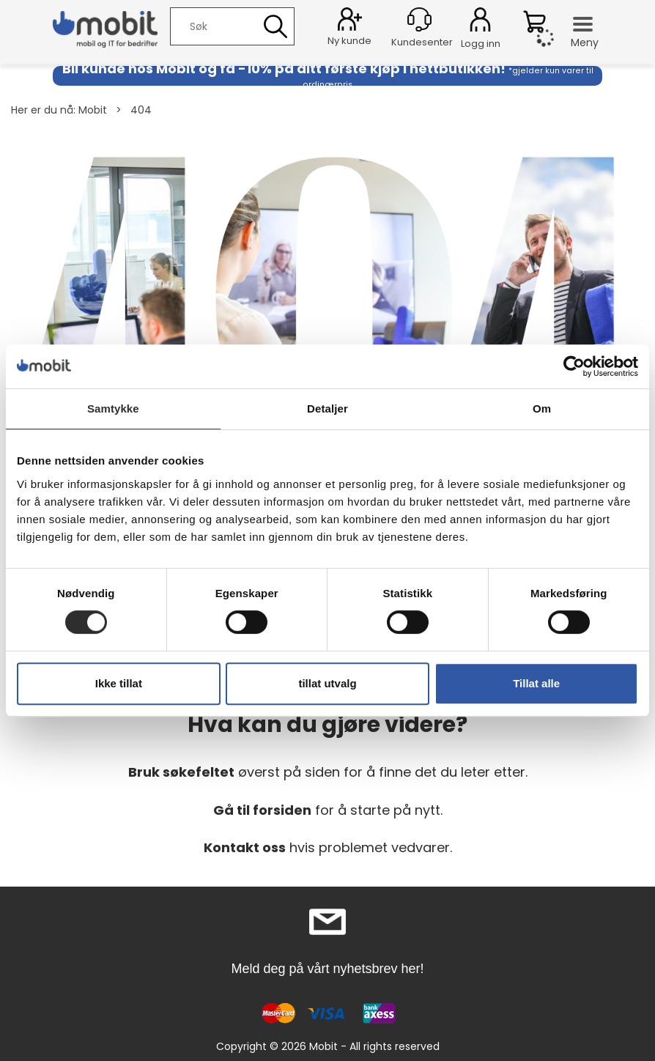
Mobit (92, 110)
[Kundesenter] (419, 19)
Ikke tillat (118, 683)
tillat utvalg (327, 683)
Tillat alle (536, 683)
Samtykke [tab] (113, 408)
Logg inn (480, 22)
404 (141, 110)
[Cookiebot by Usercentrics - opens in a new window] (574, 366)
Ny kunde (349, 41)
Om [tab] (542, 408)
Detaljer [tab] (327, 408)
